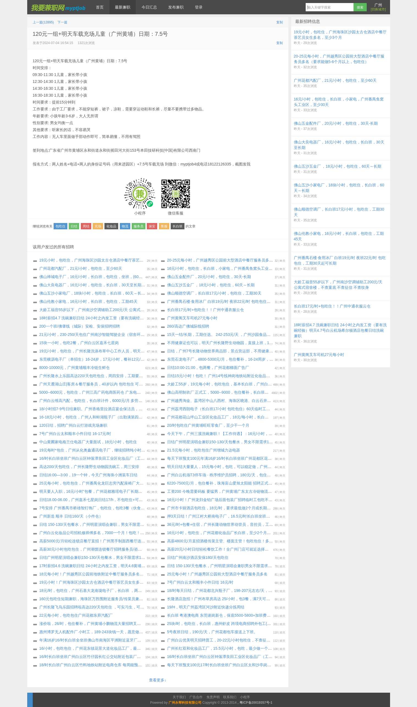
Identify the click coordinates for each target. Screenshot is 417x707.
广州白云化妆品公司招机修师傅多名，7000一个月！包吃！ (89, 533)
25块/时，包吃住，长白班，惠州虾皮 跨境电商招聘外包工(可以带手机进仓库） (234, 623)
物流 (125, 226)
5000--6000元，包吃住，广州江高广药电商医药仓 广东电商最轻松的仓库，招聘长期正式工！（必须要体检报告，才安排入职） (147, 392)
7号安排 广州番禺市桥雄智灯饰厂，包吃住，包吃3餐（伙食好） (93, 508)
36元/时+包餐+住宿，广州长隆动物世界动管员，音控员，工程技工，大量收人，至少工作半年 (247, 524)
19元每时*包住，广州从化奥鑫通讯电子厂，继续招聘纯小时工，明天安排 (101, 450)
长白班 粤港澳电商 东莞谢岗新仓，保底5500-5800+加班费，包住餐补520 (229, 615)
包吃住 (60, 226)
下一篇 (62, 22)
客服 (164, 226)
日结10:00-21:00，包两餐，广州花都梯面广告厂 (208, 367)
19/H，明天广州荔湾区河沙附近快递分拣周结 (206, 607)
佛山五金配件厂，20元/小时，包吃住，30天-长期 (209, 276)
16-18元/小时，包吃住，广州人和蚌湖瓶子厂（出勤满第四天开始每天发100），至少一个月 (117, 417)
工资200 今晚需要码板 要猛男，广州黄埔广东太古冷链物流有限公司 (225, 491)
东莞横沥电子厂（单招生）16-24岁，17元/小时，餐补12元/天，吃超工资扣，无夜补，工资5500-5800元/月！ (132, 359)
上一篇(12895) (43, 22)
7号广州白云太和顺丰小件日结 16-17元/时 (75, 433)
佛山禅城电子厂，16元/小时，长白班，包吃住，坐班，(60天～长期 (96, 276)
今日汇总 (149, 7)
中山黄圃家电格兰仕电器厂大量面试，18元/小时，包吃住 (88, 442)
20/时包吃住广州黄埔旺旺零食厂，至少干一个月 (208, 425)
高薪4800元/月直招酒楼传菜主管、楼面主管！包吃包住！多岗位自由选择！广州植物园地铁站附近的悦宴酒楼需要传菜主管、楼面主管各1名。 (288, 541)
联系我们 (229, 697)
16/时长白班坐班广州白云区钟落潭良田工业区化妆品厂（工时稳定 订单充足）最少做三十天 (245, 656)
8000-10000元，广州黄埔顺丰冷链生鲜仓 (74, 367)
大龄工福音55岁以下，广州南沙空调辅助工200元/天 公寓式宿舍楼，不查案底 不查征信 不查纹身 (122, 310)
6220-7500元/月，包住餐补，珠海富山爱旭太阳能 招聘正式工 (219, 483)
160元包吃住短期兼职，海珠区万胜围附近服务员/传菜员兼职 (91, 599)
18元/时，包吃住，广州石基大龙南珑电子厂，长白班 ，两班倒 (92, 590)
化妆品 (111, 226)
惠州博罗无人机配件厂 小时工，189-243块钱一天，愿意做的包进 (95, 632)
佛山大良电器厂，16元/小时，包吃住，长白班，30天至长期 (90, 285)
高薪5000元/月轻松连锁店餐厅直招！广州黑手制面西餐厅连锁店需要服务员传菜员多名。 (115, 541)
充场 (98, 226)
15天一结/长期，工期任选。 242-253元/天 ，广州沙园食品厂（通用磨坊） (230, 334)
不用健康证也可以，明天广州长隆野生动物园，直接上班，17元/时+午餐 (228, 343)
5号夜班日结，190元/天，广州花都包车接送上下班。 (212, 632)
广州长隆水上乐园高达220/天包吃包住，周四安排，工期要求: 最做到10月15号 (106, 376)
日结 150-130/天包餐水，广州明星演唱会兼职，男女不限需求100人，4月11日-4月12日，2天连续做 (124, 524)
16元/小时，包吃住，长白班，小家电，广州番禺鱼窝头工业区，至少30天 (229, 268)
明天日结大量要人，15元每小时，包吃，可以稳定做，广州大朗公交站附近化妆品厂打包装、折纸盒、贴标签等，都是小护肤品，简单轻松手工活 (290, 466)
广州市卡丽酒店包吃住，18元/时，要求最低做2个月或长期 (217, 508)
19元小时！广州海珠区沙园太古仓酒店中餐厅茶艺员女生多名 (91, 582)
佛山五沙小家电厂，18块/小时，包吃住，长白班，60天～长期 (92, 293)
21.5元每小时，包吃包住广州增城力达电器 (203, 450)
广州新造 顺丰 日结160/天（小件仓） (71, 516)
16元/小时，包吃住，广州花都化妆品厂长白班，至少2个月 (217, 533)
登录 (199, 7)
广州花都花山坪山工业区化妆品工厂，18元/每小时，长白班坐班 (221, 417)
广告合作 (196, 697)
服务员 (138, 226)
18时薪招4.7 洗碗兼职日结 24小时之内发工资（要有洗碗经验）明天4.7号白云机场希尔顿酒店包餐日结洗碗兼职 (134, 318)
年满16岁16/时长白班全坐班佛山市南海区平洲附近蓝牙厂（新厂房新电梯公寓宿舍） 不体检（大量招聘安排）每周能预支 (142, 640)
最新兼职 (122, 7)
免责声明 (213, 697)
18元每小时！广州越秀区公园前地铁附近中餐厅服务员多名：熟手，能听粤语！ (107, 574)
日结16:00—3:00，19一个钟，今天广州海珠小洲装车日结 (88, 475)
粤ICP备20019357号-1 (255, 703)
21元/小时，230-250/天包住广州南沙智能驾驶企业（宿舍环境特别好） (99, 334)
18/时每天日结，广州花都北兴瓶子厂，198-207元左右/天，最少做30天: (228, 590)
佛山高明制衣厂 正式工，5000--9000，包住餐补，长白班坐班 (220, 392)
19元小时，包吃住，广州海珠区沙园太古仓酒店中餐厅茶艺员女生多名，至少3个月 (109, 260)
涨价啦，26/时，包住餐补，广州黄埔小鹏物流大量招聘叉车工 (92, 623)
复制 (279, 22)
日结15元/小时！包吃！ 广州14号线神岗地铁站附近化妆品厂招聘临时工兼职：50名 (238, 376)
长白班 (178, 226)
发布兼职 (176, 7)
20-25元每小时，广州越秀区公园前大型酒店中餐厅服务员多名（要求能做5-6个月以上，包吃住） (250, 260)
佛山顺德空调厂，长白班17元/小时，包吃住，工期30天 (214, 293)
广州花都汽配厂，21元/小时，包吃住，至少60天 (80, 268)
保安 (152, 226)
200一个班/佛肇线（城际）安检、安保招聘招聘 (79, 326)
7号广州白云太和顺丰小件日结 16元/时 (200, 582)
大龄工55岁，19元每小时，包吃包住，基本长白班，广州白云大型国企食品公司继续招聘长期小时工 (252, 384)
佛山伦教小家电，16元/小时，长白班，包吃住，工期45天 (88, 301)
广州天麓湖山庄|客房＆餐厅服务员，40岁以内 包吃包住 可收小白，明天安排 (104, 384)
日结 (74, 226)
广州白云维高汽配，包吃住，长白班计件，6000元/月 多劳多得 (92, 400)
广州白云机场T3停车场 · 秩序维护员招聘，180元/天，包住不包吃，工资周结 (232, 475)
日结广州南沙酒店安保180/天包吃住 (197, 557)
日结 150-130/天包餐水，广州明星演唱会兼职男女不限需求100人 (222, 566)
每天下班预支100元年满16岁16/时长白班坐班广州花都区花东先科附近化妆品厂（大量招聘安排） (250, 458)
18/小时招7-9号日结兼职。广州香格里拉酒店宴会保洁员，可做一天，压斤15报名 (108, 409)
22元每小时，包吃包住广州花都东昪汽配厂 (76, 615)
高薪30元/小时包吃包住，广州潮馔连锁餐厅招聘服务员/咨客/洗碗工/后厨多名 (105, 549)
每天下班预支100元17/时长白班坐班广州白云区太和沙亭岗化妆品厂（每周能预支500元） (243, 665)
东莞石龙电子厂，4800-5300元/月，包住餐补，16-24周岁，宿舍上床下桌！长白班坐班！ (243, 359)
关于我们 (179, 697)
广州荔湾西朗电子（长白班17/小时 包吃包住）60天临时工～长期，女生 (228, 409)
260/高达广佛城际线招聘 (188, 326)
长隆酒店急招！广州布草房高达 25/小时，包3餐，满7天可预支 (220, 599)
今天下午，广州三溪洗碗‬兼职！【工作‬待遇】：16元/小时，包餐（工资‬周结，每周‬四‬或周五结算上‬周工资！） (260, 433)
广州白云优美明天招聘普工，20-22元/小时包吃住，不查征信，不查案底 (228, 640)
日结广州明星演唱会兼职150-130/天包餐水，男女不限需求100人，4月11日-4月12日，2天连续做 (249, 442)
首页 (100, 7)
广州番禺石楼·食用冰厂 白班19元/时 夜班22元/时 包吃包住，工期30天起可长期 (234, 301)
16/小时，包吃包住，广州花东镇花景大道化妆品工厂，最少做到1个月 (98, 648)
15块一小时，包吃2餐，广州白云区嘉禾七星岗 (79, 343)
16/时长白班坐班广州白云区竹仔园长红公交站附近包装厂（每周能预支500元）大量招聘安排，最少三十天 (129, 656)
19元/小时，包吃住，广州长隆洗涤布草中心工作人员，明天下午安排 (97, 351)
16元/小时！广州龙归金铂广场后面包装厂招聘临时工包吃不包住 (221, 499)
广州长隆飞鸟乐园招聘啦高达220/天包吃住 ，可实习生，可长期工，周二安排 (105, 607)
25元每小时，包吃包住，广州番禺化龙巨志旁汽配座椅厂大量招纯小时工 (101, 483)
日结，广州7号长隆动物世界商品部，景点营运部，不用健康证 (220, 351)
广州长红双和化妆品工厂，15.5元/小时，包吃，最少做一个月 (219, 648)
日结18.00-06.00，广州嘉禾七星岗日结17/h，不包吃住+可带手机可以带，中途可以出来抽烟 (118, 499)
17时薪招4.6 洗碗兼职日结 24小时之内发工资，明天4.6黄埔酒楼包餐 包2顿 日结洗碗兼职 (115, 566)
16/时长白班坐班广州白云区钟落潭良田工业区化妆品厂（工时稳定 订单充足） (106, 458)
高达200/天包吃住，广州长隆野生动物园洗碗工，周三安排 (89, 466)
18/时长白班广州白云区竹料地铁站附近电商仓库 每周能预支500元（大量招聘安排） (111, 665)
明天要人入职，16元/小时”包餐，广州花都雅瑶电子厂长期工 (90, 491)
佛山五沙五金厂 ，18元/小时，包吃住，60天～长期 (212, 285)
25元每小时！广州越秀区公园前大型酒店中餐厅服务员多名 (217, 574)
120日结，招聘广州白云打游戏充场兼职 (73, 425)
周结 (86, 226)
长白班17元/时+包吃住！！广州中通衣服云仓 (205, 310)
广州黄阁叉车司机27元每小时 (192, 318)
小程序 (245, 697)
